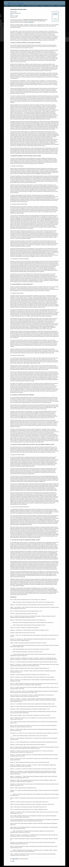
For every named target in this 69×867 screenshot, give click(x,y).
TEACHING (43, 5)
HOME (6, 5)
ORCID (20, 13)
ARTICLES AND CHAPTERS (32, 5)
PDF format (31, 22)
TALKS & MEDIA (51, 5)
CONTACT (59, 5)
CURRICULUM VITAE (14, 5)
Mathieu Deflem (16, 3)
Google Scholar (12, 13)
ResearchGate (16, 13)
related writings (15, 858)
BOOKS (22, 5)
